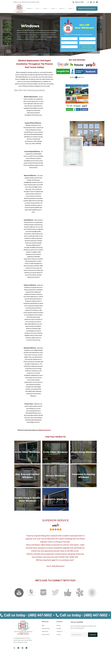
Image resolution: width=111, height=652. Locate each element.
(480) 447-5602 (79, 2)
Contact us (59, 631)
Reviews (59, 628)
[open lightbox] (76, 93)
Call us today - (28, 615)
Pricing (58, 625)
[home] (20, 8)
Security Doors (46, 628)
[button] (30, 8)
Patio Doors (45, 631)
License (59, 634)
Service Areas (45, 634)
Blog (43, 625)
